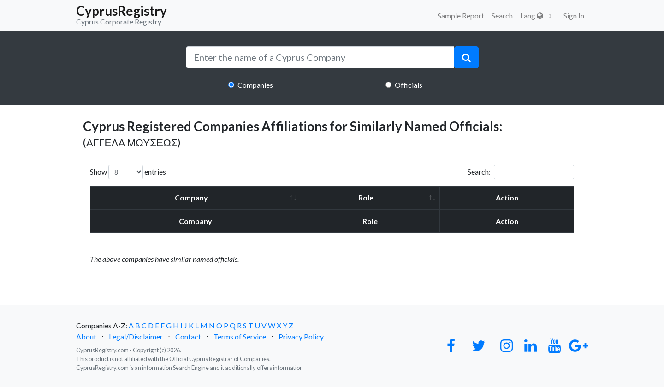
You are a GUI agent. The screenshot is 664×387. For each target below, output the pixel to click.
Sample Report (461, 15)
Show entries (128, 172)
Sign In (573, 15)
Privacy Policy (301, 336)
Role (366, 197)
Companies (255, 84)
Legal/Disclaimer (136, 336)
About (86, 336)
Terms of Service (239, 336)
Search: (521, 172)
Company (191, 197)
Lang (531, 15)
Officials (408, 84)
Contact (188, 336)
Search (502, 15)
